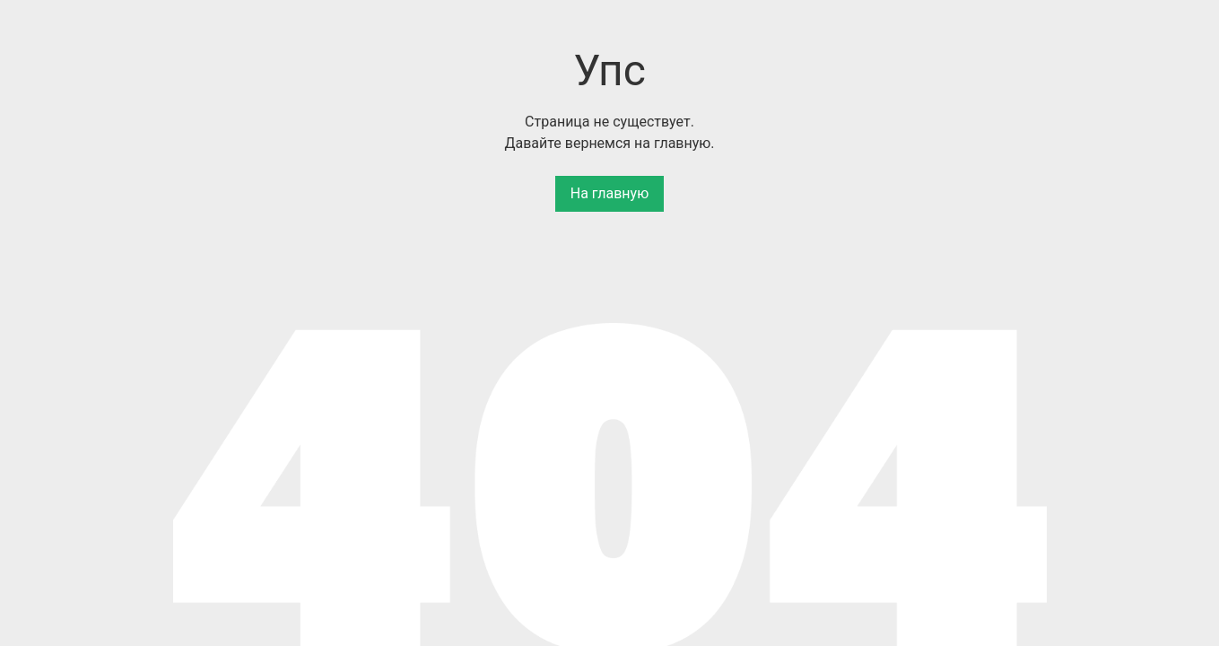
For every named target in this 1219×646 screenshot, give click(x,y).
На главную (609, 193)
